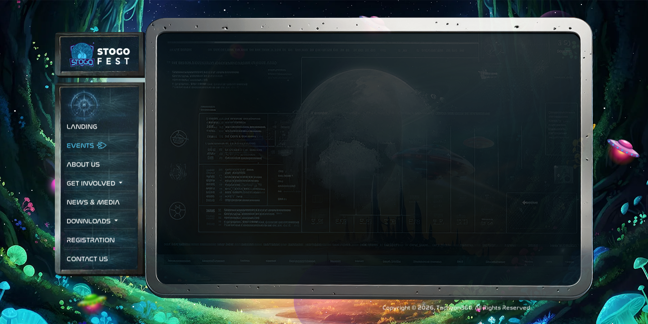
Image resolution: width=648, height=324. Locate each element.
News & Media (93, 212)
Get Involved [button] (92, 194)
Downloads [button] (89, 231)
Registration (91, 250)
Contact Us (87, 269)
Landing (82, 137)
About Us (83, 175)
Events (80, 156)
